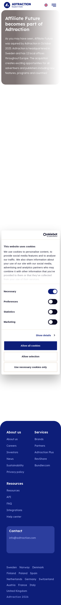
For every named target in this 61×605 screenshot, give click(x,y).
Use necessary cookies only (30, 367)
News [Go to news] (10, 458)
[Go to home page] (17, 5)
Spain (33, 573)
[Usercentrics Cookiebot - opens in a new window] (43, 235)
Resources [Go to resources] (13, 490)
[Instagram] (23, 547)
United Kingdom (17, 591)
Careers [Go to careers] (11, 445)
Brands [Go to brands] (38, 439)
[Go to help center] (16, 516)
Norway (24, 567)
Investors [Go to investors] (12, 452)
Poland (23, 573)
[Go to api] (16, 497)
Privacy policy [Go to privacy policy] (15, 472)
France (22, 585)
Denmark (38, 567)
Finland (11, 573)
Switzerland (46, 579)
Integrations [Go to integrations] (14, 510)
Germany (30, 579)
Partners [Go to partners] (39, 445)
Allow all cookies (30, 345)
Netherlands (14, 579)
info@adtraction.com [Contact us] (22, 537)
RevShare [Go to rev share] (40, 458)
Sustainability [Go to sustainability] (15, 465)
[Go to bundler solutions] (44, 465)
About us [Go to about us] (12, 439)
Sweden (12, 567)
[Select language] (46, 5)
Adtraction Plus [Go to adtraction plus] (44, 452)
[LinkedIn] (13, 547)
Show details (43, 335)
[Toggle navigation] (54, 5)
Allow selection (30, 356)
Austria (11, 585)
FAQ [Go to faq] (9, 503)
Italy (33, 585)
